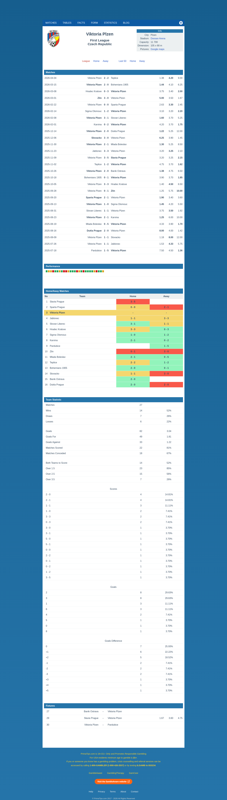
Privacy (101, 791)
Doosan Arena (158, 38)
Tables (67, 23)
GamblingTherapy (115, 773)
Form (94, 23)
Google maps (157, 49)
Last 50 (122, 61)
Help (91, 791)
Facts (81, 23)
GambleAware (95, 773)
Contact (134, 791)
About (123, 791)
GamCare (133, 773)
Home (96, 61)
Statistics (110, 23)
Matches (51, 23)
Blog (126, 23)
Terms (113, 791)
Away (105, 61)
